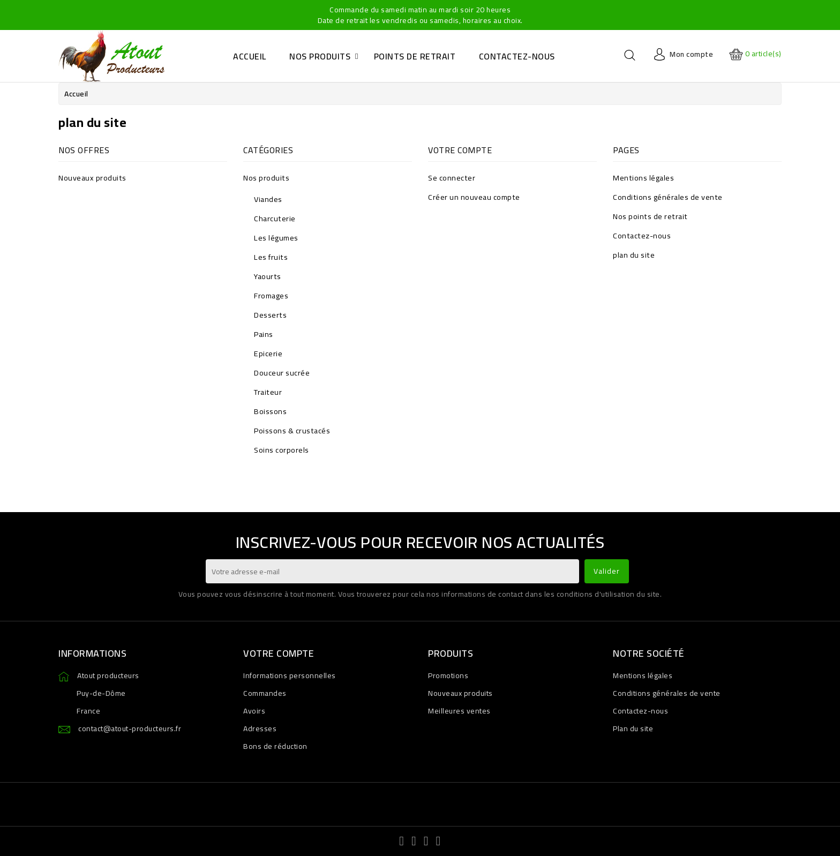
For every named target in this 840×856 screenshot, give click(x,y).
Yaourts (267, 276)
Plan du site (633, 728)
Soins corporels (281, 449)
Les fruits (271, 257)
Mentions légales (643, 177)
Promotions (448, 675)
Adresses (259, 728)
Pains (263, 334)
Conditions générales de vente (668, 197)
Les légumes (276, 237)
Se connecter (451, 177)
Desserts (270, 314)
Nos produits (266, 177)
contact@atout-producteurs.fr (129, 728)
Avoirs (254, 711)
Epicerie (268, 353)
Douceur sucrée (282, 372)
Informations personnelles (289, 675)
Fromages (271, 295)
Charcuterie (275, 218)
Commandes (265, 693)
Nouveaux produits (92, 177)
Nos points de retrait (650, 216)
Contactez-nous (642, 235)
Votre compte (278, 653)
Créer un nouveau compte (474, 197)
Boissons (270, 411)
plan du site (634, 254)
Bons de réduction (275, 746)
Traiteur (268, 392)
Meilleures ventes (459, 711)
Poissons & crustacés (292, 430)
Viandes (268, 199)
